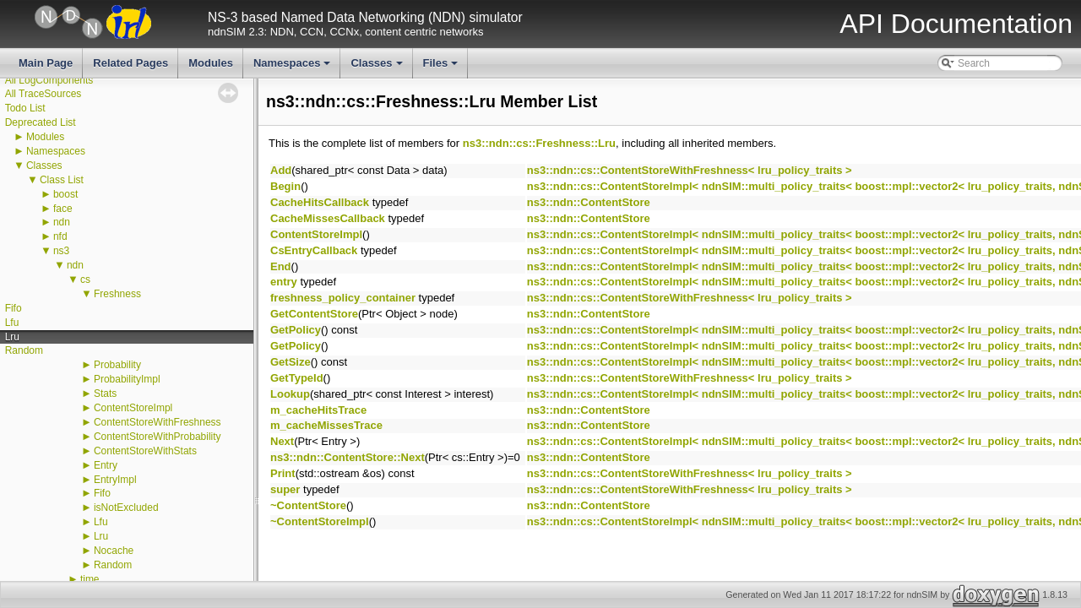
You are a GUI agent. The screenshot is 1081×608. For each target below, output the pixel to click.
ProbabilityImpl (127, 379)
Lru (12, 337)
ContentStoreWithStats (145, 451)
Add (280, 170)
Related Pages (130, 63)
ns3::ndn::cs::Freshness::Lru (539, 143)
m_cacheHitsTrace (318, 410)
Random (24, 350)
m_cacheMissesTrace (326, 425)
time (90, 579)
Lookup (290, 394)
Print (283, 473)
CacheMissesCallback (327, 218)
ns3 (61, 251)
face (63, 208)
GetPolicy (295, 329)
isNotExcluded (126, 507)
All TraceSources (43, 94)
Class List (62, 180)
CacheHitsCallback (319, 202)
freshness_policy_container (343, 297)
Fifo (13, 308)
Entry (105, 465)
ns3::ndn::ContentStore (588, 202)
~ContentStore (308, 505)
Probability (117, 365)
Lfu (12, 322)
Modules (210, 63)
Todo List (25, 108)
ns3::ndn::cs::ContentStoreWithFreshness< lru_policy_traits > (689, 170)
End (280, 266)
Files (442, 68)
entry (283, 281)
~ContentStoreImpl (319, 521)
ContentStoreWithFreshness (157, 422)
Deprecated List (40, 122)
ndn (61, 222)
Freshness (117, 294)
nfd (60, 236)
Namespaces (293, 68)
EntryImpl (115, 480)
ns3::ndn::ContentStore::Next (347, 457)
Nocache (113, 550)
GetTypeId (296, 378)
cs (85, 279)
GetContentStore (314, 313)
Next (282, 441)
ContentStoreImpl (133, 408)
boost (65, 194)
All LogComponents (49, 80)
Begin (285, 186)
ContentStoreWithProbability (157, 436)
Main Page (46, 63)
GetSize (290, 362)
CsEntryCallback (313, 250)
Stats (105, 393)
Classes (377, 68)
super (285, 489)
